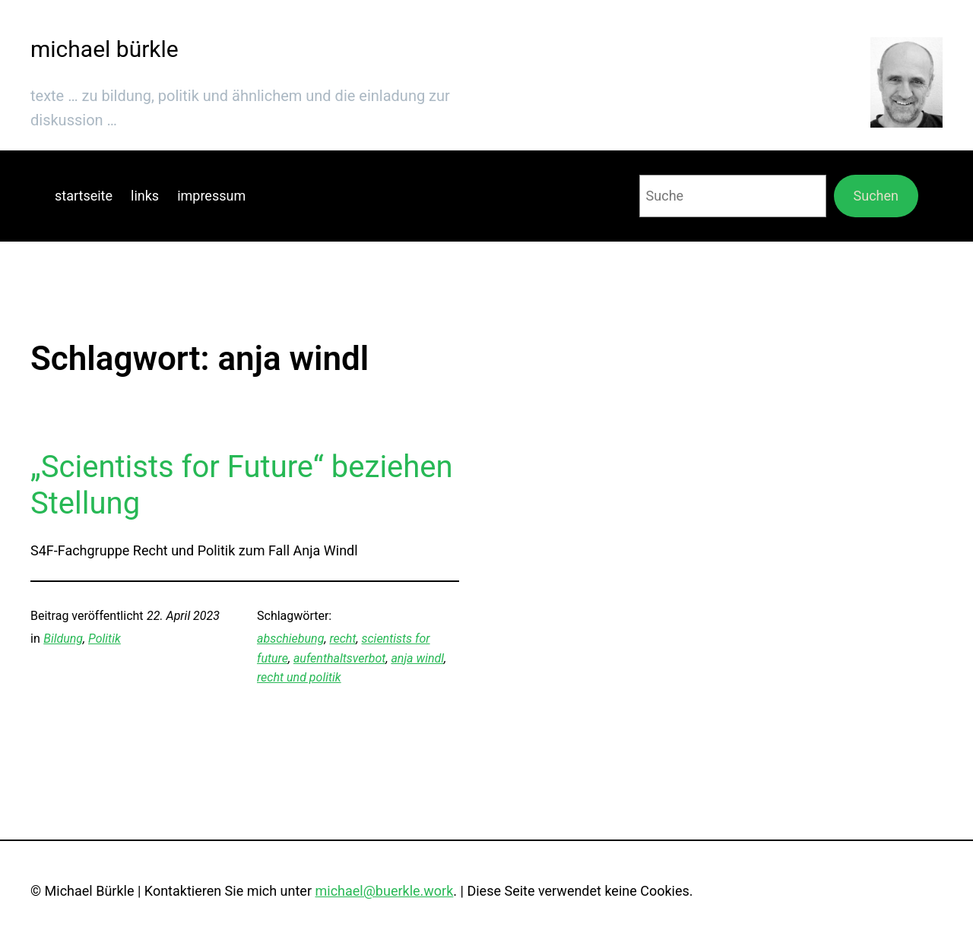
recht (342, 638)
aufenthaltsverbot (339, 658)
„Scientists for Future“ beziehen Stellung (241, 485)
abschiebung (290, 638)
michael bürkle (104, 49)
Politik (104, 638)
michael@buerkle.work (384, 891)
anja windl (417, 658)
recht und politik (299, 677)
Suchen (876, 196)
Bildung (63, 638)
